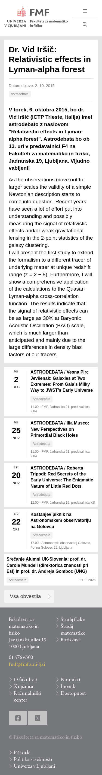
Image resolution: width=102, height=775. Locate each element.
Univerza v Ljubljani (34, 766)
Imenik (68, 686)
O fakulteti (25, 679)
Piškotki (22, 752)
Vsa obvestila (25, 596)
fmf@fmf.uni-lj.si (27, 664)
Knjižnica (23, 686)
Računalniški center (27, 696)
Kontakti (70, 679)
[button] (85, 11)
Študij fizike (73, 619)
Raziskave (71, 639)
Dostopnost (73, 693)
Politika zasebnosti (33, 759)
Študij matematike (73, 629)
